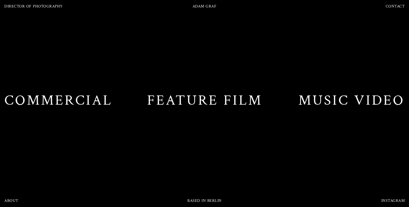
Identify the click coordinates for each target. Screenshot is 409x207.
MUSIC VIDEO (351, 100)
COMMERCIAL (58, 100)
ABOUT (11, 200)
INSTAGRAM (393, 200)
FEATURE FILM (204, 100)
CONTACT (395, 6)
